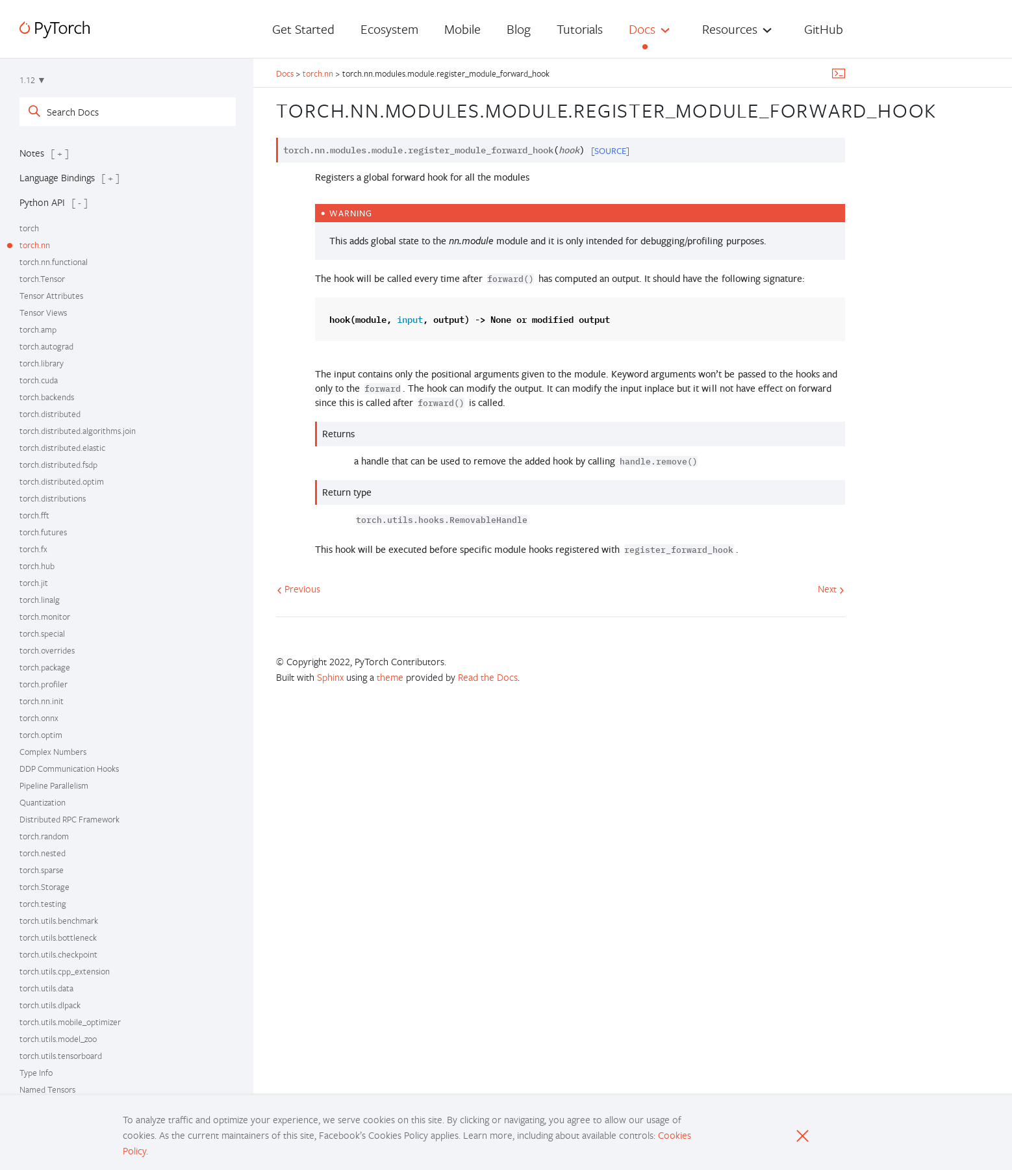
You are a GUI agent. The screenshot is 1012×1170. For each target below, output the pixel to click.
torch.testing (42, 903)
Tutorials (580, 29)
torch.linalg (39, 599)
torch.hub (37, 566)
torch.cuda (38, 380)
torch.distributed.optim (61, 481)
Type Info (36, 1072)
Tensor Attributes (51, 295)
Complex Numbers (52, 751)
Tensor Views (43, 312)
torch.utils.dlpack (50, 1005)
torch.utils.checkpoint (58, 954)
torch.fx (33, 549)
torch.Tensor (42, 278)
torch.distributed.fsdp (58, 464)
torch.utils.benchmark (58, 920)
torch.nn (34, 245)
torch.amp (38, 329)
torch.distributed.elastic (62, 447)
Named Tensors (47, 1089)
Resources (729, 29)
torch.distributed (50, 414)
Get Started (303, 29)
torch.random (44, 836)
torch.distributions (52, 498)
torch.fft (34, 515)
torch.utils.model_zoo (58, 1039)
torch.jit (33, 583)
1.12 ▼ (32, 80)
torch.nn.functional (53, 262)
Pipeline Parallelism (53, 785)
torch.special (42, 633)
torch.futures (43, 532)
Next (831, 588)
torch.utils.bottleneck (58, 937)
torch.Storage (44, 887)
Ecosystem (389, 29)
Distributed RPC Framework (69, 819)
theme (390, 676)
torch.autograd (46, 346)
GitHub (823, 29)
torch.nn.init (41, 701)
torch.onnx (38, 718)
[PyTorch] (54, 29)
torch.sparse (41, 870)
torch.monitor (44, 616)
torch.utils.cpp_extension (64, 971)
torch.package (44, 667)
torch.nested (42, 853)
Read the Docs (488, 676)
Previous (298, 588)
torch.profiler (43, 684)
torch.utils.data (46, 988)
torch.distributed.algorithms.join (77, 431)
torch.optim (40, 735)
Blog (519, 29)
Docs (642, 29)
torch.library (41, 363)
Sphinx (330, 676)
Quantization (42, 802)
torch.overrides (47, 650)
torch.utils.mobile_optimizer (70, 1022)
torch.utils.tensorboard (60, 1055)
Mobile (462, 29)
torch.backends (46, 397)
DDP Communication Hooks (69, 768)
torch (29, 228)
